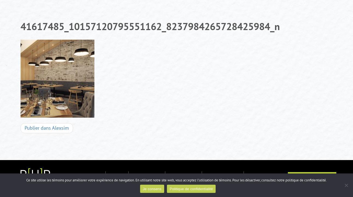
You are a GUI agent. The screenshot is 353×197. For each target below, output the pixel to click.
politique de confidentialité (305, 180)
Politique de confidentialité (191, 189)
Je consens (152, 189)
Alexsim (47, 128)
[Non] (346, 185)
